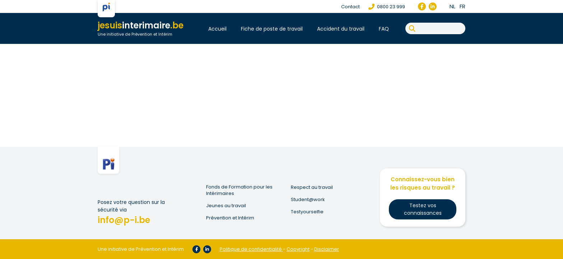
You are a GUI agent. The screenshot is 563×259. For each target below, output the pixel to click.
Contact (350, 6)
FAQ (384, 28)
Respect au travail (312, 187)
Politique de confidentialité (251, 249)
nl (452, 6)
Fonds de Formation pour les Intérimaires (239, 190)
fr (462, 6)
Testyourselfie (307, 212)
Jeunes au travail (226, 206)
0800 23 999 (386, 6)
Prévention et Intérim (230, 218)
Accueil (217, 28)
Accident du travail (340, 28)
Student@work (308, 199)
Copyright (298, 249)
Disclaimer (326, 249)
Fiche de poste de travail (272, 28)
